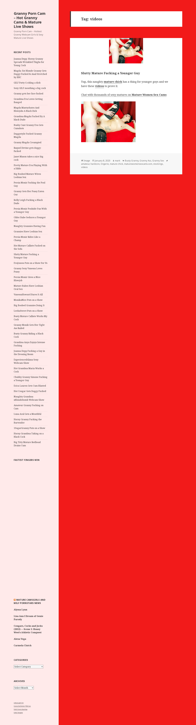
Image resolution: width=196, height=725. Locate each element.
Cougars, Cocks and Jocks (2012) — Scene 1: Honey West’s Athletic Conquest (28, 629)
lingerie (105, 163)
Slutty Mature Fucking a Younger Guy (110, 73)
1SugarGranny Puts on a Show (29, 428)
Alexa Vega (20, 638)
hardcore (95, 163)
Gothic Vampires (18, 712)
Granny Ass (145, 160)
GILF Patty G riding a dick (27, 82)
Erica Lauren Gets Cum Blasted (30, 385)
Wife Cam (28, 706)
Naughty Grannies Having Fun (29, 226)
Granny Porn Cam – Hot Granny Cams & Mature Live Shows (29, 20)
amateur (85, 163)
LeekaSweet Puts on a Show (28, 310)
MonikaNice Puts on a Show (28, 299)
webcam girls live (19, 703)
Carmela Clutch (22, 645)
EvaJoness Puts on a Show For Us (30, 262)
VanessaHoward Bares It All (28, 294)
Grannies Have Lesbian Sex (28, 231)
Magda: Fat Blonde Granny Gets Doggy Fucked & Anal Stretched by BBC (30, 74)
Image (87, 160)
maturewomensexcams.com (138, 163)
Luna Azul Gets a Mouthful (27, 413)
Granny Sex (158, 160)
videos (84, 167)
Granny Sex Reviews (19, 706)
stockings (158, 163)
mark (117, 160)
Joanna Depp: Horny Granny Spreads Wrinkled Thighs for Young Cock (29, 62)
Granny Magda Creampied (27, 142)
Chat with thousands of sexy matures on (124, 95)
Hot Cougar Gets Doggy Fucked (30, 391)
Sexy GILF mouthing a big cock (30, 88)
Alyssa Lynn (20, 609)
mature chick (116, 163)
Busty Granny (132, 160)
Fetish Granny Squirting (20, 709)
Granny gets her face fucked (28, 93)
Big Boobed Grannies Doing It (29, 305)
